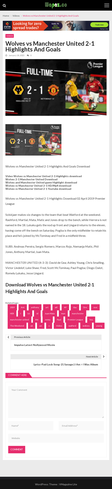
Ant (22, 307)
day (75, 307)
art (47, 307)
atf (56, 307)
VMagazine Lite (68, 484)
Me (36, 319)
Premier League (75, 319)
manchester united (19, 319)
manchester (78, 313)
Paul (59, 319)
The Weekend (17, 326)
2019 (12, 307)
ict (28, 313)
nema (47, 319)
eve (95, 307)
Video (59, 326)
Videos (9, 36)
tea (91, 319)
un (40, 326)
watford (72, 326)
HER (12, 313)
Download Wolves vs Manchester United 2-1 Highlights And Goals (49, 288)
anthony (35, 307)
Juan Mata (50, 313)
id (37, 313)
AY (65, 307)
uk (31, 326)
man (63, 313)
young (99, 326)
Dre (85, 307)
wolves (86, 326)
